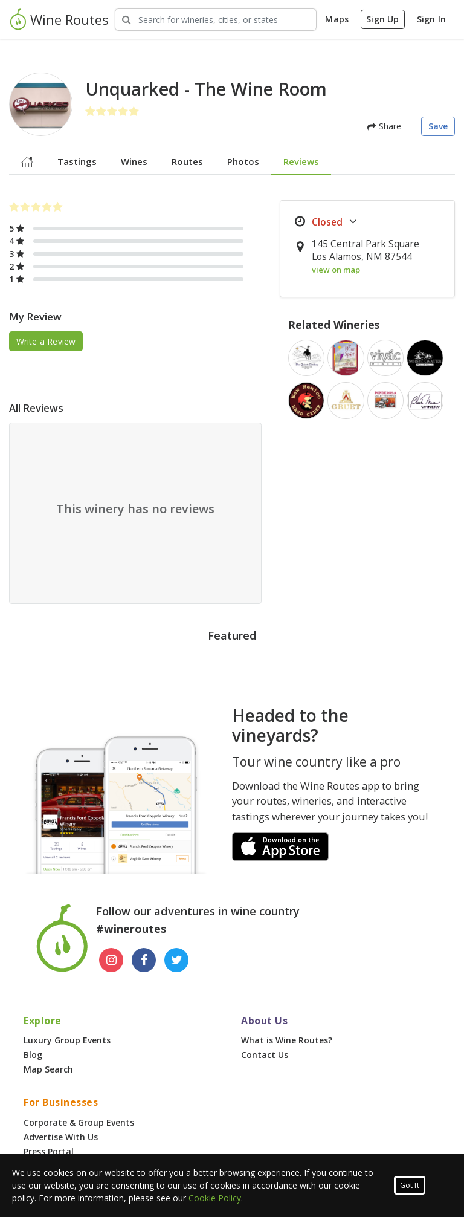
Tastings (77, 161)
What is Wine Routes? (286, 1040)
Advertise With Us (61, 1137)
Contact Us (264, 1054)
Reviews (301, 161)
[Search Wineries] (216, 19)
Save (438, 126)
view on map (336, 269)
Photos (243, 161)
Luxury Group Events (67, 1040)
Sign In (431, 19)
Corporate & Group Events (79, 1122)
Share (384, 126)
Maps (337, 19)
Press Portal (49, 1151)
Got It (409, 1185)
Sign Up (382, 19)
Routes (187, 161)
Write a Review (46, 341)
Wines (134, 161)
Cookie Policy (214, 1198)
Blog (33, 1054)
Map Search (48, 1069)
